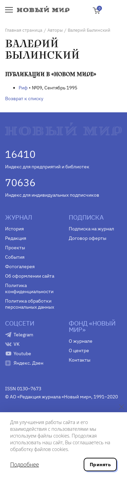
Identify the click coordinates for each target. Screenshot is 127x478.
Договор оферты (87, 238)
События (14, 257)
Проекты (15, 248)
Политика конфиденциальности (29, 288)
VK (17, 344)
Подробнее (24, 464)
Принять (100, 464)
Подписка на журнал (91, 229)
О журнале (80, 341)
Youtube (22, 353)
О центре (79, 350)
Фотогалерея (20, 266)
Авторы (55, 30)
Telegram (23, 335)
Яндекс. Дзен (28, 363)
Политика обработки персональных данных (29, 304)
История (14, 229)
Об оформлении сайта (29, 276)
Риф (23, 88)
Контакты (79, 360)
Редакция (15, 238)
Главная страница (23, 30)
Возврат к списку (24, 98)
